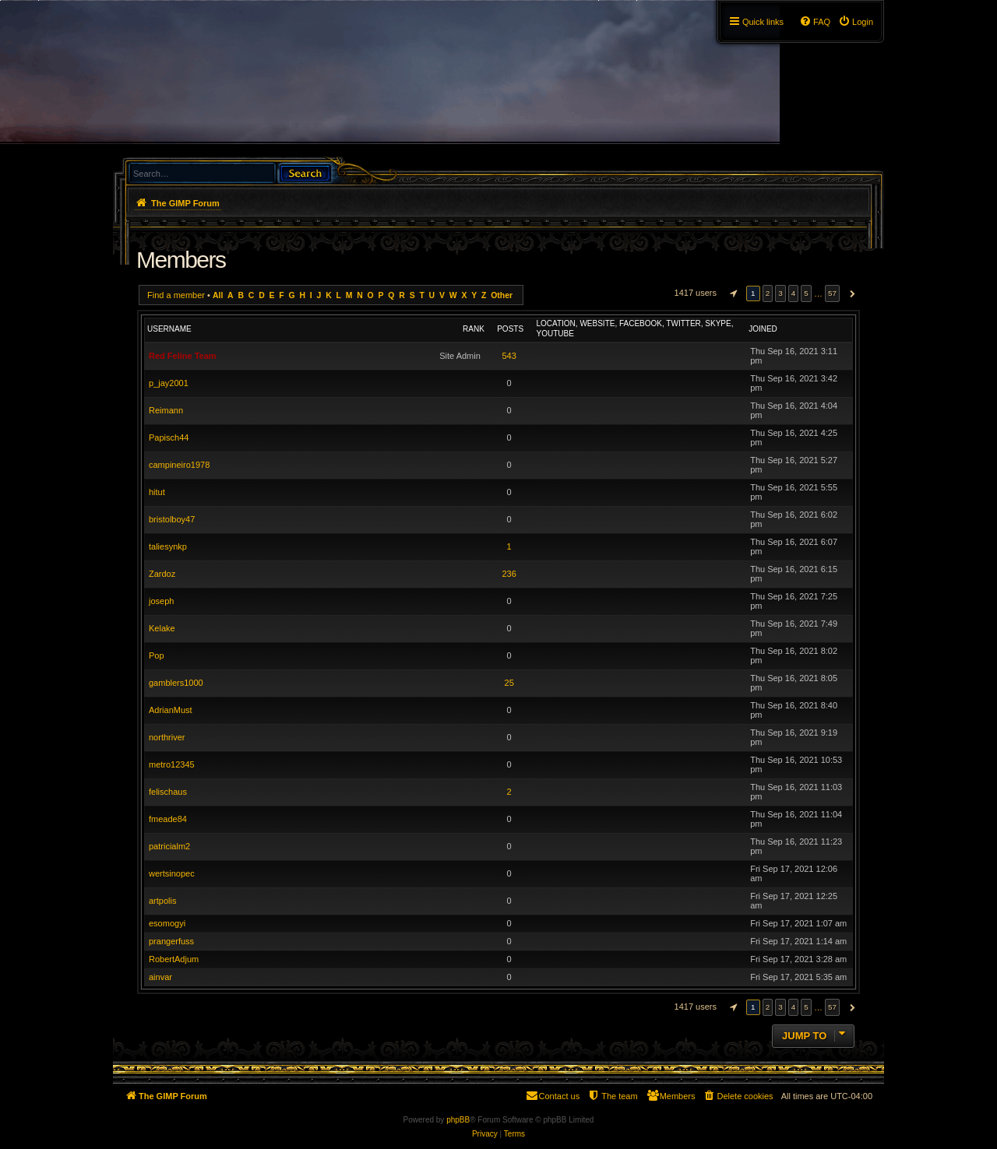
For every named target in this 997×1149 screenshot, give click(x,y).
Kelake (162, 628)
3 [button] (780, 293)
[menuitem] (855, 21)
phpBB (458, 1120)
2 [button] (768, 293)
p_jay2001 (168, 383)
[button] (731, 293)
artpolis (162, 900)
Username (169, 329)
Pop (156, 655)
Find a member (176, 295)
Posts (510, 329)
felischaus (168, 791)
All (218, 295)
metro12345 (172, 764)
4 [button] (793, 293)
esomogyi (167, 923)
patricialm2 (169, 846)
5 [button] (806, 293)
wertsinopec (172, 873)
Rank (473, 329)
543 (509, 355)
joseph (161, 601)
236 (509, 573)
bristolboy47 (172, 519)
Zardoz (162, 573)
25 (509, 682)
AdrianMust (170, 710)
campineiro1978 (179, 464)
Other (502, 295)
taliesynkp (168, 546)
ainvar (160, 977)
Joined (763, 329)
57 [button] (832, 293)
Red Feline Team (183, 355)
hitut (157, 492)
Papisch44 (168, 437)
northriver (167, 737)
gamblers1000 (176, 682)
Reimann (166, 410)
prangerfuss (171, 941)
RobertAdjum (174, 959)
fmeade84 (168, 819)
